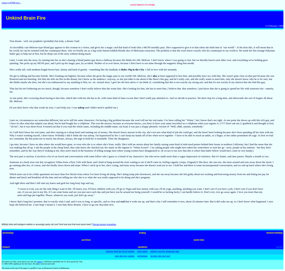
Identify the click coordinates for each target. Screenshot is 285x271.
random (131, 251)
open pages (142, 251)
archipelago (142, 256)
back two (118, 251)
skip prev (123, 256)
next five (161, 251)
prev (117, 256)
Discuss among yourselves (104, 224)
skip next (162, 256)
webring (153, 251)
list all (124, 251)
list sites (153, 256)
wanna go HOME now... (11, 3)
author (39, 262)
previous (109, 251)
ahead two (170, 251)
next (177, 251)
